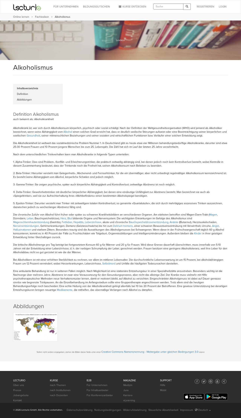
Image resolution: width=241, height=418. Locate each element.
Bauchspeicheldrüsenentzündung (148, 222)
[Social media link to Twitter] (203, 381)
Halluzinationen (22, 229)
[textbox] (168, 6)
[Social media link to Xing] (224, 381)
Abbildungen (24, 99)
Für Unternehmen (97, 385)
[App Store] (193, 396)
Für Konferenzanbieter (100, 395)
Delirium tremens (123, 226)
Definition (22, 94)
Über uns (18, 385)
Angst (215, 226)
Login (223, 6)
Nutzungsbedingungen (107, 410)
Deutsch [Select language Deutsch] (203, 410)
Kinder (198, 233)
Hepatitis (78, 222)
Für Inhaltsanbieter (97, 390)
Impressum (186, 410)
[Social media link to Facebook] (197, 381)
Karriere (128, 395)
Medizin (127, 385)
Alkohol (67, 131)
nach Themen (58, 385)
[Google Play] (216, 396)
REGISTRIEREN (205, 6)
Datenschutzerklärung (79, 410)
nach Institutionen (60, 390)
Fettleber (67, 222)
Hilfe (162, 385)
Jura (125, 390)
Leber (30, 218)
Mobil (163, 390)
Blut (69, 218)
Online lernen (21, 16)
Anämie (174, 222)
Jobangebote (21, 395)
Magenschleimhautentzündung (31, 222)
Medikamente (64, 290)
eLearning (129, 400)
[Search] (187, 7)
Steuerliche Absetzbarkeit (163, 410)
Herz (63, 218)
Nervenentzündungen (26, 226)
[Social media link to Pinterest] (210, 381)
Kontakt (17, 400)
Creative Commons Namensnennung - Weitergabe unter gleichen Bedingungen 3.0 (149, 351)
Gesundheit (33, 135)
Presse (17, 390)
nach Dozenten (59, 395)
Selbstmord (108, 263)
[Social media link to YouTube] (217, 381)
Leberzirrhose (93, 222)
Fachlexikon (42, 16)
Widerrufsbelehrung (134, 410)
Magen (213, 214)
